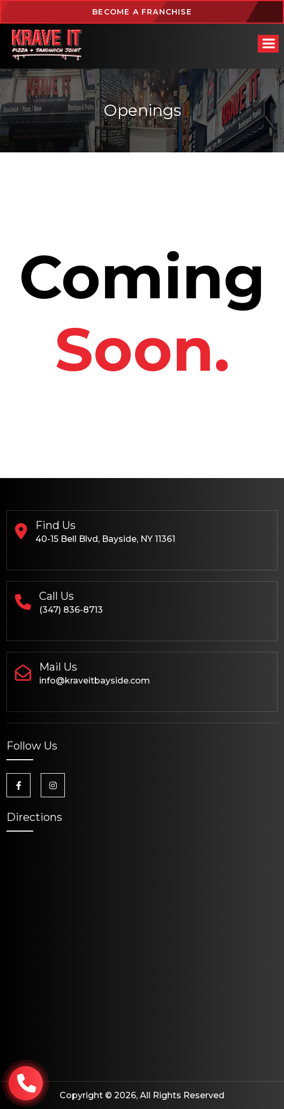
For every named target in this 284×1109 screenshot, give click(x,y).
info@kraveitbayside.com (94, 680)
